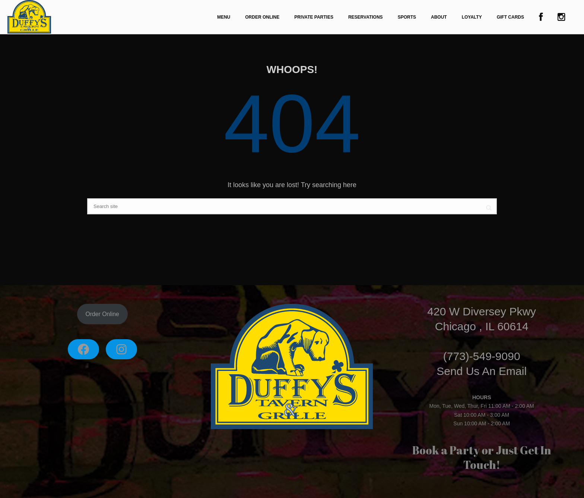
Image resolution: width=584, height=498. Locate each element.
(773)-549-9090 (481, 356)
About (439, 17)
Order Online (262, 17)
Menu (223, 17)
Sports (407, 17)
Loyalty (472, 17)
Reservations (365, 17)
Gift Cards (510, 17)
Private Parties (313, 17)
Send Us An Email (482, 371)
